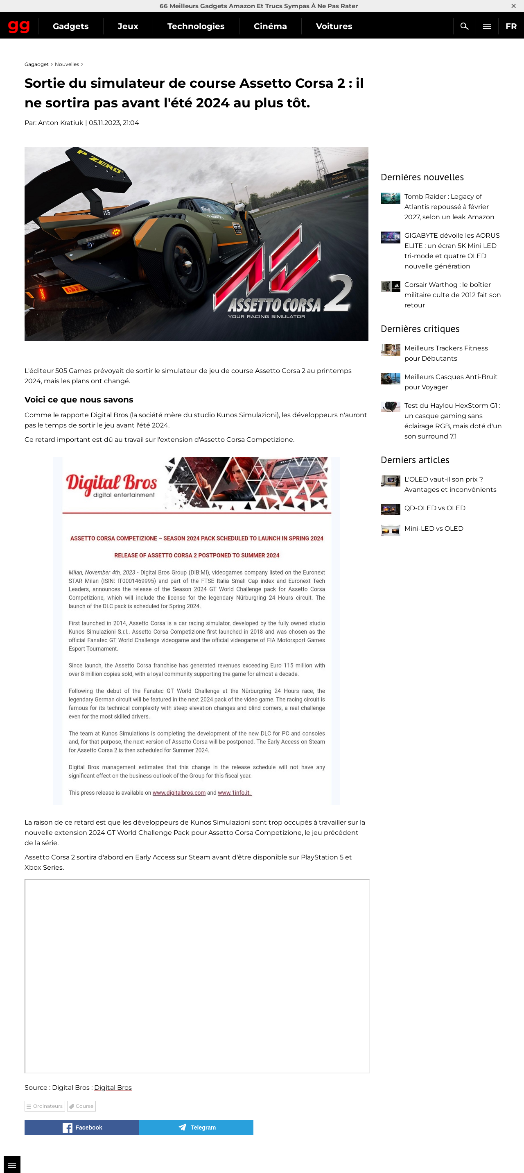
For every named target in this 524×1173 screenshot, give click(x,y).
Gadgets (143, 26)
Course (84, 1106)
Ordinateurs (48, 1106)
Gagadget (55, 23)
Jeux (200, 26)
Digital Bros (113, 1087)
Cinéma (342, 26)
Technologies (268, 26)
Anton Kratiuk (61, 123)
